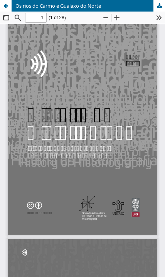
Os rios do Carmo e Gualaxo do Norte (58, 5)
